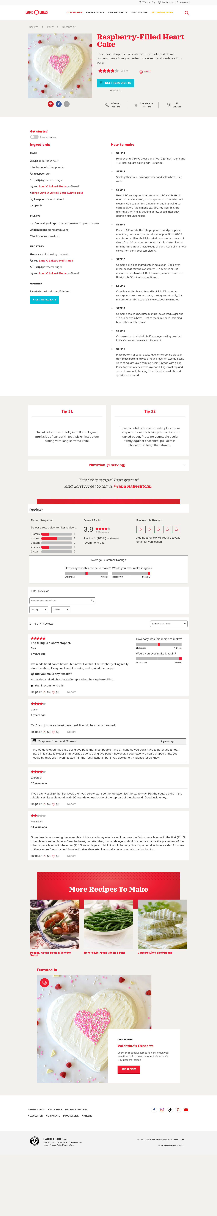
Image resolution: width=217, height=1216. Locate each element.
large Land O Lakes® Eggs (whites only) (57, 192)
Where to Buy (36, 1110)
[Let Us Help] (165, 2)
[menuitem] (74, 12)
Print (145, 71)
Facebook (154, 1110)
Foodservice (71, 1116)
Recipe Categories (76, 1110)
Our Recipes (74, 12)
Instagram (162, 1110)
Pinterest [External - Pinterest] (51, 104)
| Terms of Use (68, 1145)
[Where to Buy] (147, 2)
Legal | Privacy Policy (53, 1145)
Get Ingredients (115, 83)
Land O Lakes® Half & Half (56, 260)
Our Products (117, 12)
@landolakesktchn (132, 486)
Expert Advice (95, 12)
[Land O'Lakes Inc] (57, 1139)
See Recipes (128, 1069)
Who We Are (139, 12)
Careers (87, 1116)
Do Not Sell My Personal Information (160, 1139)
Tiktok (170, 1110)
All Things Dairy (162, 12)
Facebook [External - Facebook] (59, 104)
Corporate (53, 1116)
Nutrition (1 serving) (137, 465)
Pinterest (178, 1110)
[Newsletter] (182, 2)
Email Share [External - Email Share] (67, 104)
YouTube (186, 1110)
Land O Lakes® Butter (53, 186)
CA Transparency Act (170, 1146)
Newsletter (35, 1116)
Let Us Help (55, 1110)
